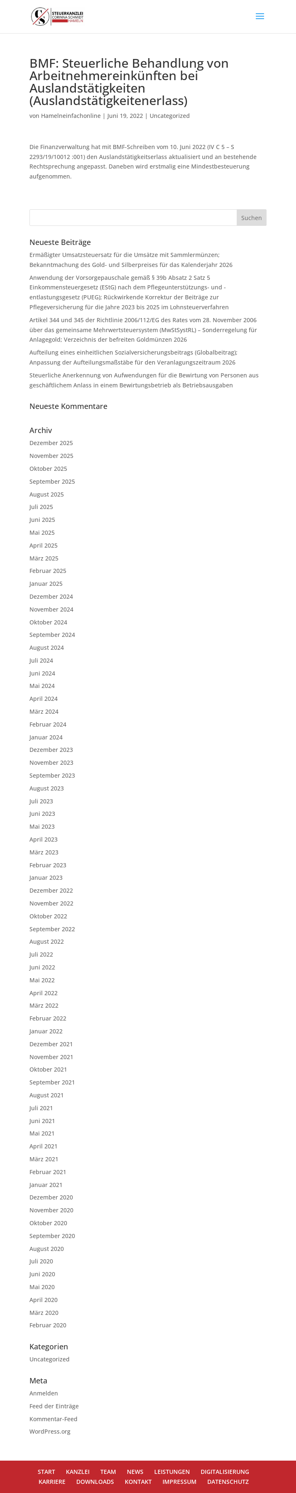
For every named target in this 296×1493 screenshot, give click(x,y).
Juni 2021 (42, 1121)
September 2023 (52, 775)
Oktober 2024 (48, 622)
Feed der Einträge (54, 1406)
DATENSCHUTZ (228, 1482)
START (46, 1472)
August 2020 (46, 1249)
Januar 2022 (46, 1031)
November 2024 (51, 609)
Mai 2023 (42, 826)
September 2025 (52, 481)
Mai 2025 (42, 532)
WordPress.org (49, 1431)
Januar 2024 (46, 737)
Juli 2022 (41, 954)
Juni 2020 (42, 1274)
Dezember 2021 (51, 1044)
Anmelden (43, 1393)
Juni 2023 (42, 813)
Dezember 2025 (51, 443)
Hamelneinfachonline (71, 116)
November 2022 (51, 903)
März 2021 (43, 1159)
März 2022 (43, 1005)
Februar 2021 (47, 1172)
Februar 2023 (47, 865)
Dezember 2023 (51, 750)
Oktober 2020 (48, 1223)
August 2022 (46, 941)
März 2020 (43, 1313)
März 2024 (43, 711)
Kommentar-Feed (53, 1419)
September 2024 (52, 635)
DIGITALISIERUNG (225, 1472)
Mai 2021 (42, 1133)
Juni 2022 (42, 967)
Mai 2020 (42, 1287)
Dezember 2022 (51, 890)
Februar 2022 (47, 1018)
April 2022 (43, 993)
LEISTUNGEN (172, 1472)
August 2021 (46, 1095)
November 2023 (51, 762)
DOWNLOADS (95, 1482)
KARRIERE (52, 1482)
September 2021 (52, 1082)
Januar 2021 (46, 1185)
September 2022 (52, 929)
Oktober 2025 (48, 468)
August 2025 (46, 494)
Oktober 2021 (48, 1069)
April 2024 (43, 698)
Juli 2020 (41, 1261)
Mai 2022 (42, 980)
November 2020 (51, 1210)
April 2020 (43, 1300)
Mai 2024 (42, 686)
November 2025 (51, 456)
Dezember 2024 (51, 596)
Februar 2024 (47, 724)
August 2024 (46, 647)
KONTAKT (138, 1482)
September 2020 (52, 1236)
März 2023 (43, 852)
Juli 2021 (41, 1108)
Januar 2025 (46, 583)
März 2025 (43, 558)
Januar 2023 (46, 877)
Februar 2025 (47, 571)
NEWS (135, 1472)
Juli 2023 (41, 801)
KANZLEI (78, 1472)
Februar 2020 (47, 1325)
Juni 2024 (42, 673)
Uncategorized (170, 116)
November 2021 (51, 1057)
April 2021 (43, 1146)
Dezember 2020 (51, 1197)
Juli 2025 (41, 507)
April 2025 (43, 545)
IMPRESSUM (180, 1482)
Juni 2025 (42, 520)
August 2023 (46, 788)
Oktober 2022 (48, 916)
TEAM (108, 1472)
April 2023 (43, 839)
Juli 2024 (41, 660)
